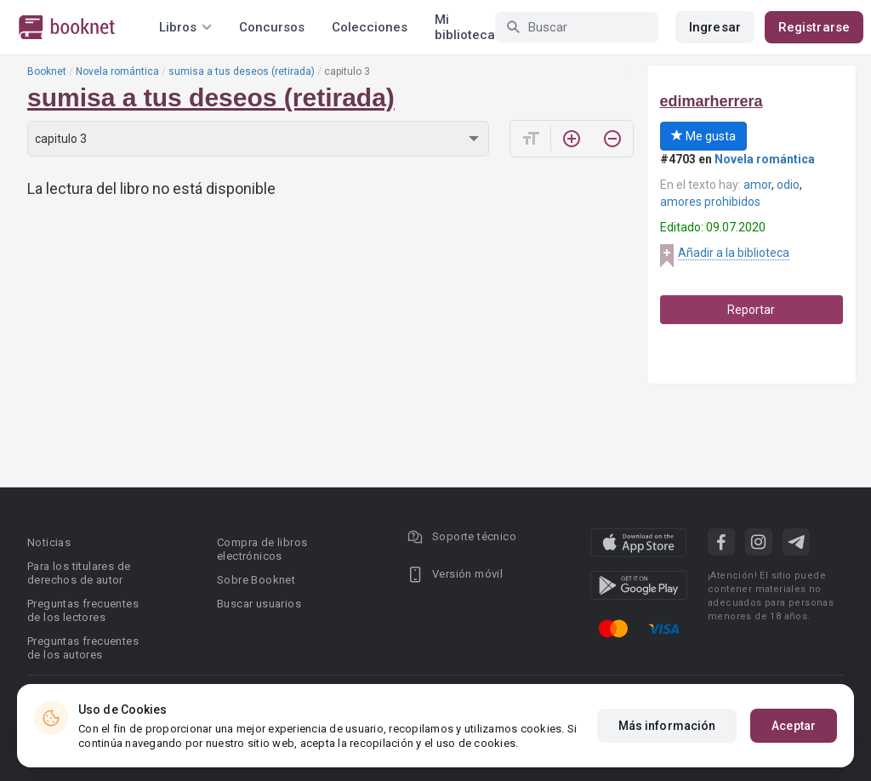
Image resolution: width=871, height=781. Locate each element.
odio (788, 184)
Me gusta (703, 136)
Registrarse (814, 27)
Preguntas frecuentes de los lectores (83, 610)
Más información (667, 726)
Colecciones (369, 27)
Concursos (272, 27)
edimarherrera (711, 101)
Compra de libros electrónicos (262, 549)
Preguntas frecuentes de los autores (83, 648)
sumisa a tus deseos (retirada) (241, 71)
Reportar (751, 309)
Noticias (49, 542)
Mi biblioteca (465, 27)
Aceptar (793, 726)
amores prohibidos (710, 201)
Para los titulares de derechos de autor (78, 573)
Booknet (46, 71)
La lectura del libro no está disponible (151, 188)
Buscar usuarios (259, 603)
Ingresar (715, 27)
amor (757, 184)
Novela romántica (117, 71)
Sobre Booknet (256, 579)
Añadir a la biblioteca (733, 252)
